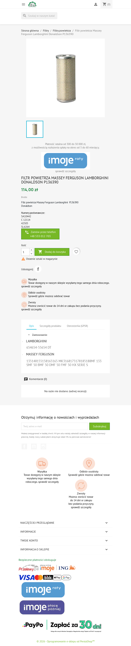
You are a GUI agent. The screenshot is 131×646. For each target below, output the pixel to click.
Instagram (43, 446)
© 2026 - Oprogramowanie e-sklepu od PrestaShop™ (66, 641)
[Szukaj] (39, 15)
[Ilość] (25, 252)
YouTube (34, 446)
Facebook (24, 446)
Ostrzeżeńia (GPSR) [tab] (77, 326)
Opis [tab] (31, 326)
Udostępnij (38, 269)
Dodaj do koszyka (52, 252)
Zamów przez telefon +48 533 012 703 (40, 234)
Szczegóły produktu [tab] (50, 326)
